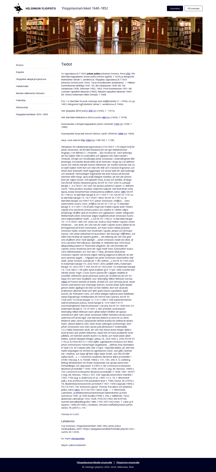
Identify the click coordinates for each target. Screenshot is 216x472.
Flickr (131, 466)
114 (105, 389)
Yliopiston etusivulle (127, 462)
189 (123, 191)
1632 (64, 281)
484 (104, 117)
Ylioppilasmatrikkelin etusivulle (94, 462)
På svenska (193, 8)
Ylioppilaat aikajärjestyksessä (31, 79)
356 (90, 110)
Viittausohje (22, 107)
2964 (89, 140)
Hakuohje (21, 100)
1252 (116, 123)
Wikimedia (122, 466)
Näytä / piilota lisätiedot (73, 445)
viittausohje (77, 438)
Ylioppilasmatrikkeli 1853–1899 (32, 114)
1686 (120, 133)
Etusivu (19, 64)
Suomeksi (175, 8)
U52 (128, 73)
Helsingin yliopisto (35, 8)
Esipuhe (20, 71)
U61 (77, 389)
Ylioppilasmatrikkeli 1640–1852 (85, 8)
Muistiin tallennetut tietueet (30, 93)
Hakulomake (22, 86)
